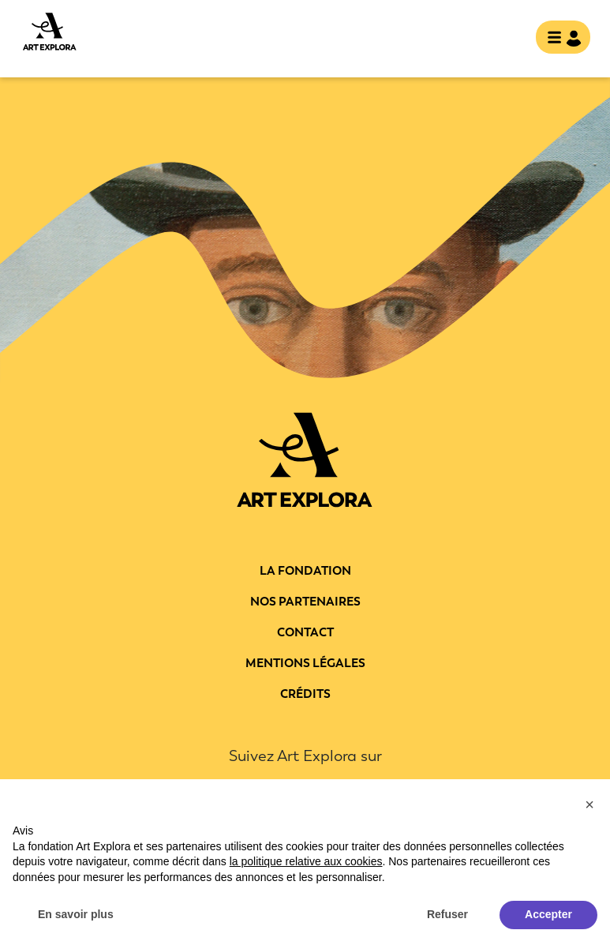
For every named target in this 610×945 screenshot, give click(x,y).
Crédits (305, 694)
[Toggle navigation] (563, 38)
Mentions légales (305, 663)
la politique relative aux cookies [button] (306, 861)
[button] (589, 804)
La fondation (305, 571)
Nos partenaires (305, 601)
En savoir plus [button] (76, 914)
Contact (305, 632)
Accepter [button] (548, 914)
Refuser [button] (447, 914)
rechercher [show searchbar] (510, 38)
